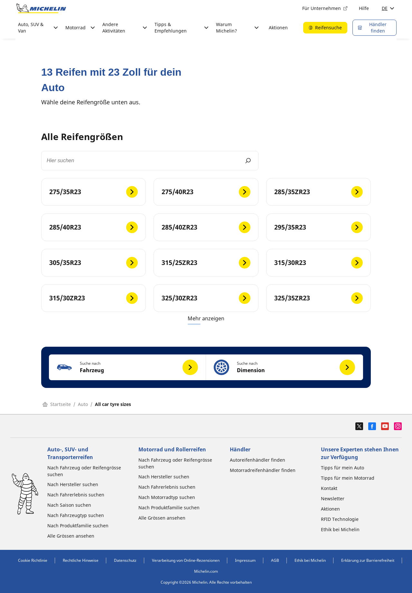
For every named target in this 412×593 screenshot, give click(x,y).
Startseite (56, 404)
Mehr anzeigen (206, 318)
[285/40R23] (93, 227)
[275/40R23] (206, 192)
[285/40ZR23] (206, 227)
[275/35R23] (93, 192)
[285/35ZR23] (318, 192)
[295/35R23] (318, 227)
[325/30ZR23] (206, 298)
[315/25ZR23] (206, 263)
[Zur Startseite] (41, 8)
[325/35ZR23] (318, 298)
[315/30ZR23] (93, 298)
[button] (127, 367)
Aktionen (278, 27)
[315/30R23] (318, 263)
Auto (83, 404)
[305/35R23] (93, 263)
